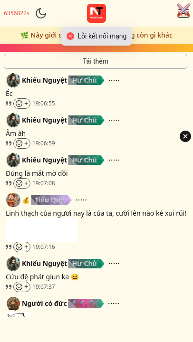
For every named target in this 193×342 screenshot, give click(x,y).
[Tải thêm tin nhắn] (95, 61)
